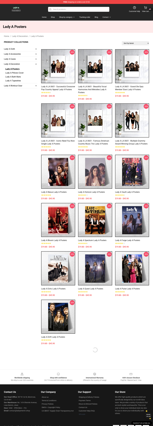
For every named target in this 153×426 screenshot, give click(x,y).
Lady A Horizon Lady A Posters (91, 192)
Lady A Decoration (20, 36)
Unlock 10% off (148, 415)
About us (45, 397)
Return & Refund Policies (88, 404)
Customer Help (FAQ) (87, 411)
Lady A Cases (10, 59)
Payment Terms (85, 400)
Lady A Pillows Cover (14, 73)
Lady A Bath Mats (13, 77)
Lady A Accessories (12, 54)
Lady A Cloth (9, 49)
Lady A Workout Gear (13, 86)
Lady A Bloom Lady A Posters (54, 240)
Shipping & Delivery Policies (89, 397)
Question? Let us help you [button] (141, 423)
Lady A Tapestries (13, 81)
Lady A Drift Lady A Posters (53, 337)
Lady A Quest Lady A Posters (90, 289)
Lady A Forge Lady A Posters (127, 240)
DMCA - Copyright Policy (51, 407)
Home (6, 36)
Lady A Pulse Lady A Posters (127, 289)
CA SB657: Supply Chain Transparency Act (58, 411)
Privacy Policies (47, 404)
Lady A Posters (37, 36)
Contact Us (83, 407)
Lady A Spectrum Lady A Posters (92, 240)
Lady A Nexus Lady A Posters (54, 192)
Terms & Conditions (49, 400)
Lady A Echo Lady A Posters (53, 289)
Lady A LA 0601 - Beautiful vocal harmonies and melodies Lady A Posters (92, 89)
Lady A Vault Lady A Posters (127, 192)
